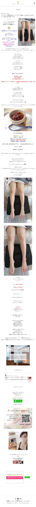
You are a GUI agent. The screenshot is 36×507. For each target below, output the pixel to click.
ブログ (18, 9)
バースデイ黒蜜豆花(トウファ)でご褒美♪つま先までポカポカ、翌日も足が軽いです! (17, 16)
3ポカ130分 (15, 89)
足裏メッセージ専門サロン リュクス (18, 501)
